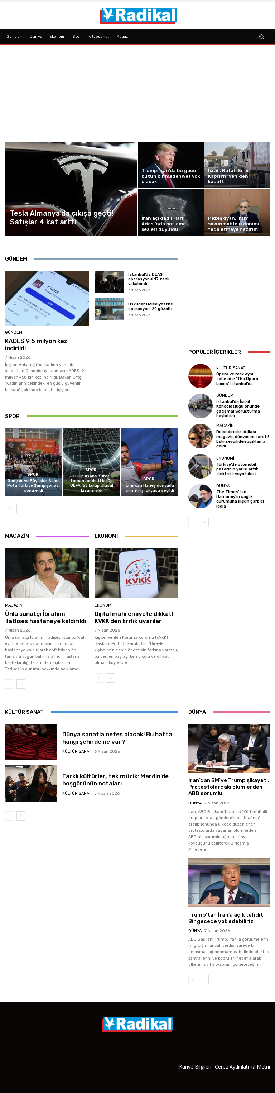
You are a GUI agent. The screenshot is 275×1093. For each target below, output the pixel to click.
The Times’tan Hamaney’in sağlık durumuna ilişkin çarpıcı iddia (240, 498)
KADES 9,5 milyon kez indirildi (36, 344)
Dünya (223, 486)
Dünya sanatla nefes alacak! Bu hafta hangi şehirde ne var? (117, 738)
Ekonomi (103, 605)
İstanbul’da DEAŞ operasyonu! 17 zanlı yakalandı (148, 279)
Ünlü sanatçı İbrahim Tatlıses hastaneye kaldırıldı (45, 617)
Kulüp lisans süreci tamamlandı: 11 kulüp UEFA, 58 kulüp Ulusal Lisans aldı (91, 483)
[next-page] (20, 508)
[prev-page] (9, 508)
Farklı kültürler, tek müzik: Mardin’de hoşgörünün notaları (115, 780)
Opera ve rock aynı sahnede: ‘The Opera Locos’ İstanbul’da (237, 379)
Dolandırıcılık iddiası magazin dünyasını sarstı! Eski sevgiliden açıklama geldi (242, 438)
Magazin (14, 605)
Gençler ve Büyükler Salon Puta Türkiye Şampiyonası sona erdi (33, 486)
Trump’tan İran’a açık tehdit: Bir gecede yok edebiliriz (226, 917)
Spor (32, 474)
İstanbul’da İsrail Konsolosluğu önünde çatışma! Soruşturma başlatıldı (238, 408)
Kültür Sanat (230, 368)
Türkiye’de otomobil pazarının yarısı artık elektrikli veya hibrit (237, 469)
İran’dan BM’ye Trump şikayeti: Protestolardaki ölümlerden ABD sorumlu (228, 787)
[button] (262, 36)
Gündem (13, 332)
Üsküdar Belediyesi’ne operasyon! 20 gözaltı (150, 306)
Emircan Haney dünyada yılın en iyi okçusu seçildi (149, 488)
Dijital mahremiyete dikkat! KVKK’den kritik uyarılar (134, 617)
